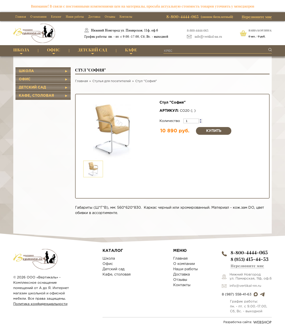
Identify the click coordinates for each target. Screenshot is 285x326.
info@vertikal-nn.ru (208, 37)
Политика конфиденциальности (40, 304)
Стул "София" (146, 81)
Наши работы (75, 16)
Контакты (126, 16)
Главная (20, 16)
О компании (38, 16)
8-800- (249, 252)
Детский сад (92, 49)
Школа (21, 49)
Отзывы (110, 16)
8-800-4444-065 (198, 30)
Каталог (56, 16)
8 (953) (249, 259)
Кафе (131, 49)
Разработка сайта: (247, 322)
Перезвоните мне (257, 16)
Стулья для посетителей (111, 81)
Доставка (94, 16)
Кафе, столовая (36, 95)
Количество (170, 121)
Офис (53, 49)
